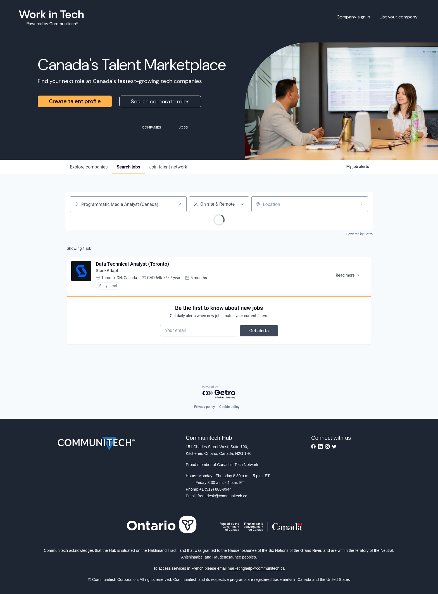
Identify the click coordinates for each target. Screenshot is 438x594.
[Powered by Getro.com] (219, 392)
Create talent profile (75, 101)
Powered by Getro (359, 234)
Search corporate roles (160, 101)
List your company (399, 17)
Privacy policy (204, 407)
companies (89, 167)
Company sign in (353, 17)
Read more (349, 277)
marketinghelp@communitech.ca (256, 568)
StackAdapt (107, 271)
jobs (128, 167)
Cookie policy (229, 407)
